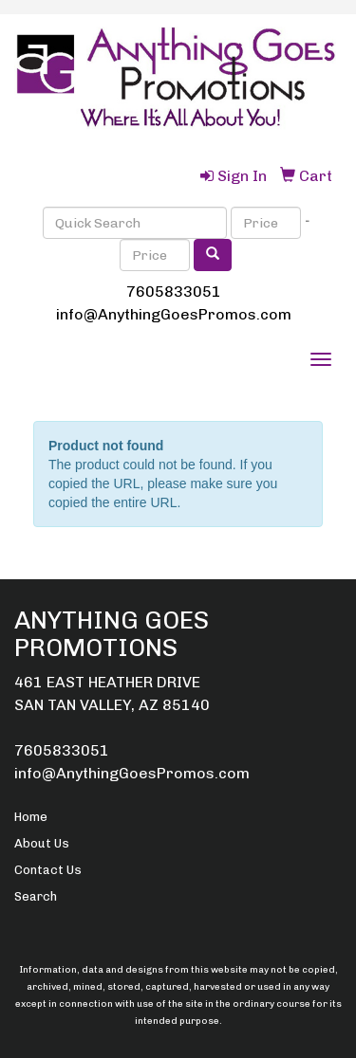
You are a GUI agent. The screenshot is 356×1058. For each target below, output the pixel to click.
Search (35, 896)
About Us (41, 843)
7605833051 (173, 292)
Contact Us (48, 870)
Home (30, 817)
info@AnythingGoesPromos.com (173, 314)
